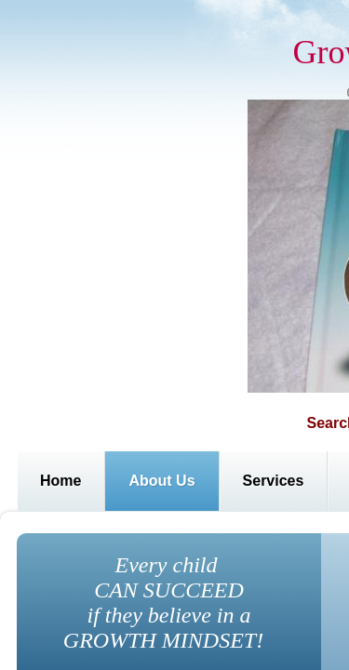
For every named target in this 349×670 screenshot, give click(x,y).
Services (273, 481)
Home (60, 481)
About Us (161, 481)
